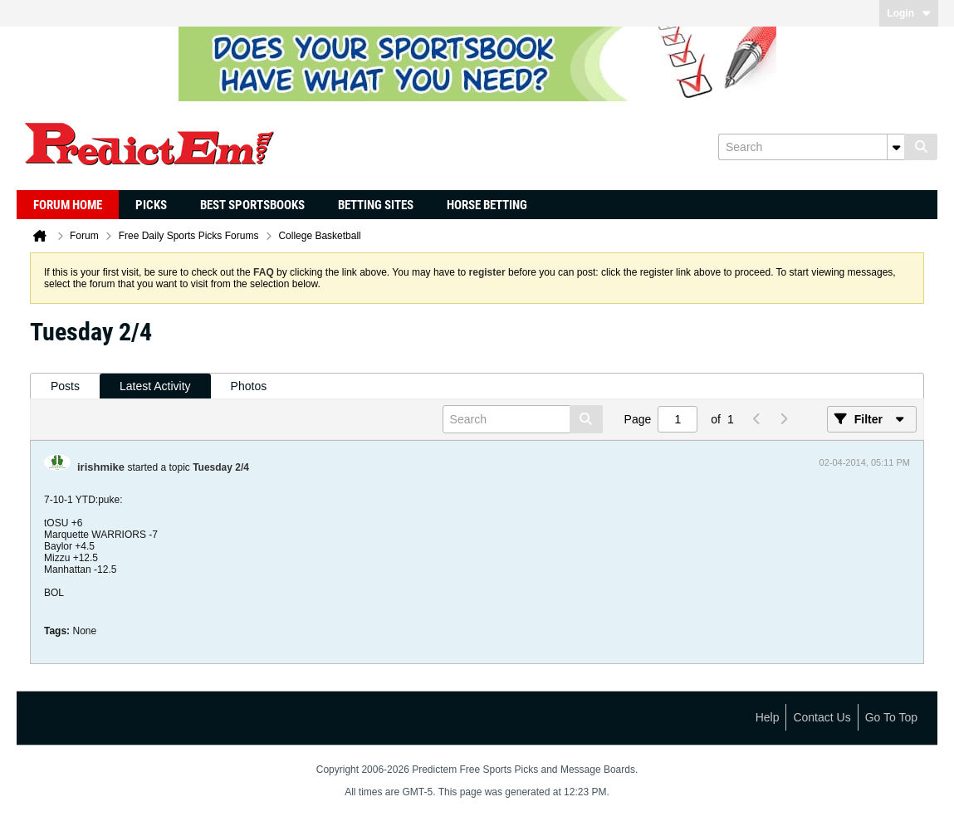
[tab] (65, 386)
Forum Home (67, 205)
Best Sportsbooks (252, 205)
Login (909, 13)
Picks (151, 205)
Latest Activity (155, 386)
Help (768, 717)
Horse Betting (487, 205)
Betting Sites (375, 205)
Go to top (891, 717)
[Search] (811, 147)
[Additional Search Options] (896, 147)
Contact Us (821, 717)
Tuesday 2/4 (221, 467)
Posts (65, 386)
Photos (249, 386)
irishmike (101, 467)
